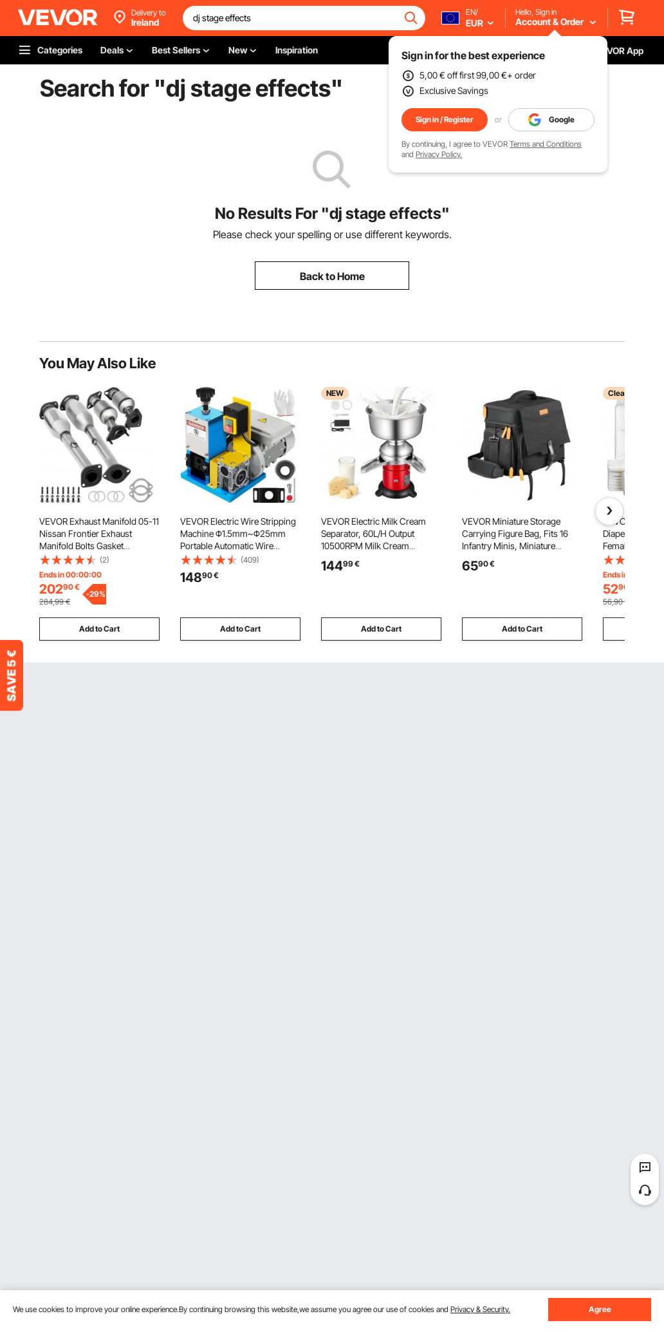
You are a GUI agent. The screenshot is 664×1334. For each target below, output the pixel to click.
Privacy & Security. (480, 1309)
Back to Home (332, 276)
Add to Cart (99, 629)
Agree (600, 1309)
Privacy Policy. (439, 154)
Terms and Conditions (546, 144)
